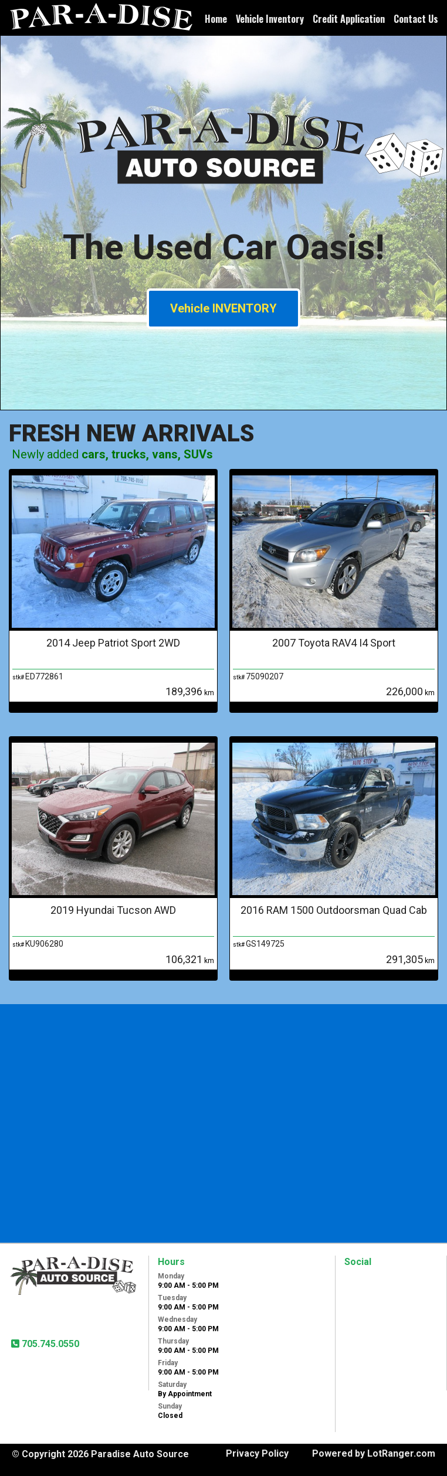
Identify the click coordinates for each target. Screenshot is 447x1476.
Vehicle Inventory (270, 19)
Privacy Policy (257, 1453)
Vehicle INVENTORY (223, 308)
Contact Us (416, 19)
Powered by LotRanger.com (373, 1453)
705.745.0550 (49, 1343)
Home (216, 19)
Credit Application (349, 19)
